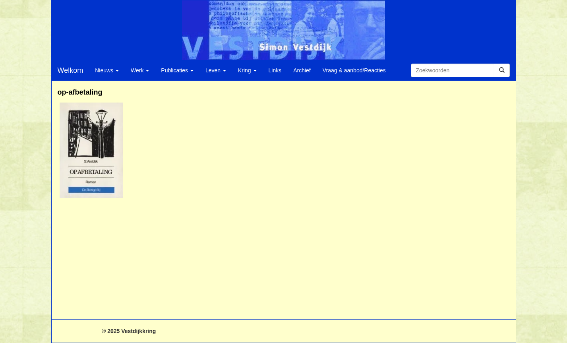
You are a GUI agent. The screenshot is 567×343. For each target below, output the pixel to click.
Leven (215, 70)
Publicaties (177, 70)
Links (275, 70)
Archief (302, 70)
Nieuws (107, 70)
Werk (140, 70)
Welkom (70, 70)
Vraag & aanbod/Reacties (354, 70)
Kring (247, 70)
